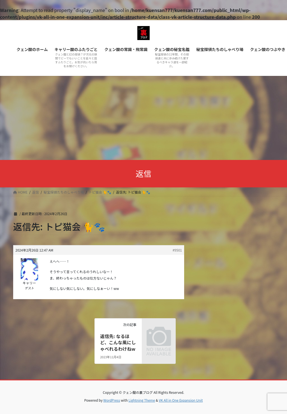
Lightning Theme (141, 400)
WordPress (111, 400)
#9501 (177, 250)
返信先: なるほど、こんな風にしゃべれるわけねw (118, 342)
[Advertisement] (143, 118)
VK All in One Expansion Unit (181, 400)
